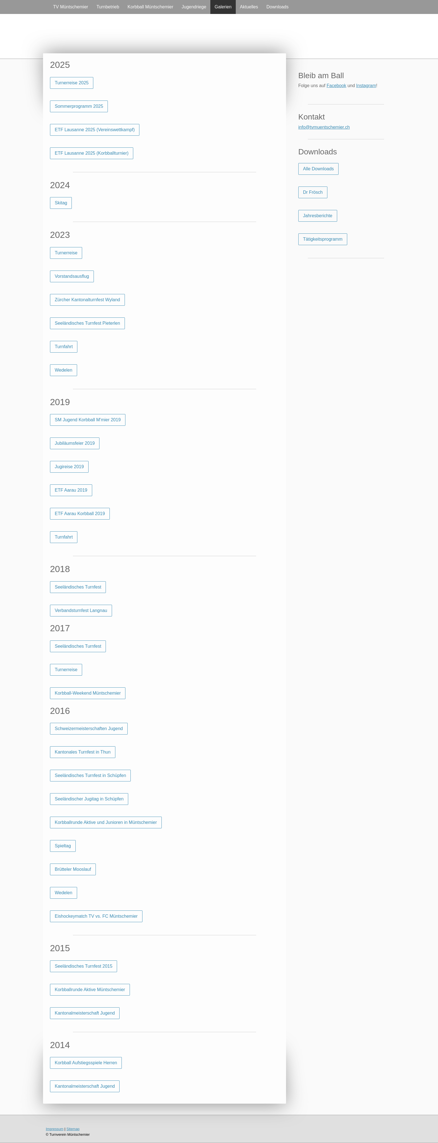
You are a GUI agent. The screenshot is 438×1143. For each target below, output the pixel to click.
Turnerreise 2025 (72, 82)
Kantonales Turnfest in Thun (83, 752)
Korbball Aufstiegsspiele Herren (86, 1062)
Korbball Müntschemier (150, 6)
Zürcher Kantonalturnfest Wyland (87, 299)
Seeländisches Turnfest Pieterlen (87, 323)
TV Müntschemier (70, 6)
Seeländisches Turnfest (78, 587)
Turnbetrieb (107, 6)
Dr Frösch (313, 192)
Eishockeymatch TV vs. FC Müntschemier (96, 916)
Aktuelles (249, 6)
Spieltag (63, 845)
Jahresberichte (317, 215)
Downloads (277, 6)
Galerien (223, 6)
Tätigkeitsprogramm (322, 239)
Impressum (54, 1129)
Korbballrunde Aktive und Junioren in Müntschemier (106, 822)
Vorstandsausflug (72, 276)
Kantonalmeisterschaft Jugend (85, 1013)
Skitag (61, 202)
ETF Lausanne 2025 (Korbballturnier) (91, 153)
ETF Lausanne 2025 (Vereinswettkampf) (95, 129)
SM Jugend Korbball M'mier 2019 (88, 419)
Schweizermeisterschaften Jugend (89, 728)
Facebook (336, 85)
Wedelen (63, 370)
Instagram (366, 85)
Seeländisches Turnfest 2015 (83, 966)
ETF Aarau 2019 (71, 490)
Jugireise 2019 (69, 466)
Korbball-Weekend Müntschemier (88, 693)
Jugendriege (194, 6)
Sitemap (73, 1129)
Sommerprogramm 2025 (79, 106)
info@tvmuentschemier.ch (324, 127)
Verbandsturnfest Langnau (81, 610)
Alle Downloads (318, 168)
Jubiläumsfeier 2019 (75, 443)
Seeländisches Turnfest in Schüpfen (90, 775)
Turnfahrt (64, 346)
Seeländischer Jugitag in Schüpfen (89, 799)
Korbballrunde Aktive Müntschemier (90, 989)
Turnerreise (66, 252)
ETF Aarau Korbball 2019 (80, 513)
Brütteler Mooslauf (73, 869)
